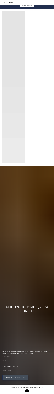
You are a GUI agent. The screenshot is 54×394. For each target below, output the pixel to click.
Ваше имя (6, 357)
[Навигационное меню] (51, 2)
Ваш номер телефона (10, 366)
